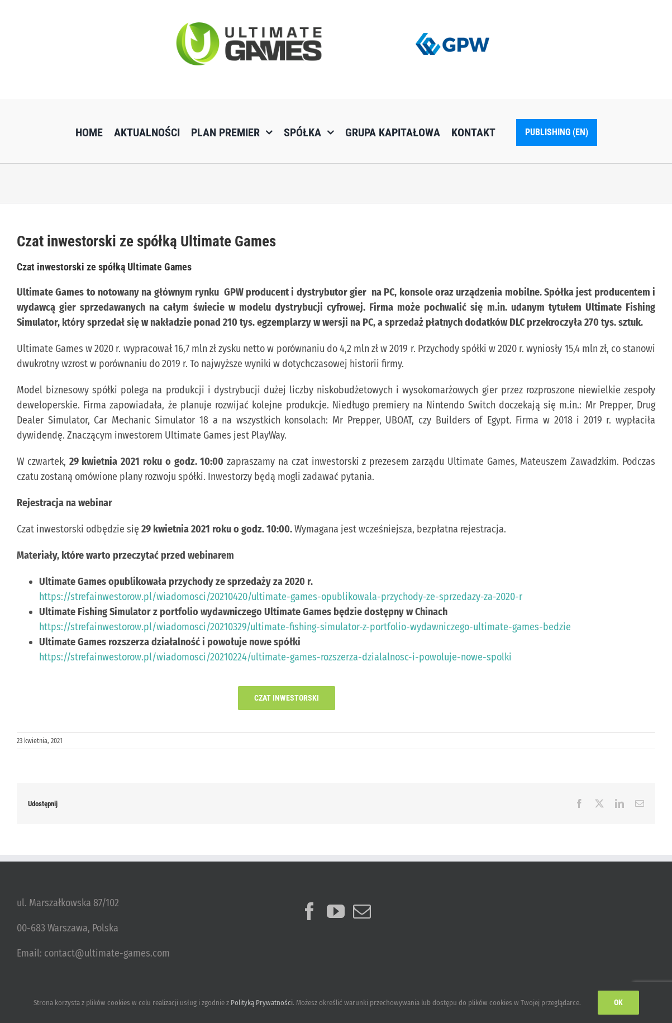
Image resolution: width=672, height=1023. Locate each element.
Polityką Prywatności (262, 1002)
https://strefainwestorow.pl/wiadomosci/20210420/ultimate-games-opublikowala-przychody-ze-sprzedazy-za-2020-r (280, 597)
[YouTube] (336, 911)
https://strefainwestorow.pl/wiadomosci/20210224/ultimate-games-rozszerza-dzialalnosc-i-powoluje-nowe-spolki (275, 657)
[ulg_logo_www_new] (249, 27)
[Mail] (362, 911)
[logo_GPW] (452, 31)
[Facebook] (309, 911)
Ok (618, 1002)
